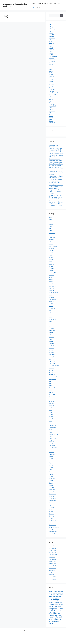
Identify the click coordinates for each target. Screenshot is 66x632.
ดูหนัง (50, 46)
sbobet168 (51, 368)
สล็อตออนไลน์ (52, 122)
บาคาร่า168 (52, 38)
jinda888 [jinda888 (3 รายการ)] (56, 596)
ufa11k (50, 407)
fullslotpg (51, 43)
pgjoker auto (52, 330)
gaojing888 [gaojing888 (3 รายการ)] (55, 594)
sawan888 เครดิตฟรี (54, 365)
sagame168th (52, 29)
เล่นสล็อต (51, 509)
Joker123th (51, 288)
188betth (51, 224)
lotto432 (51, 304)
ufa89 (50, 412)
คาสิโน (50, 423)
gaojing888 (52, 268)
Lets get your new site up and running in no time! (49, 3)
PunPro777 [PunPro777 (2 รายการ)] (51, 601)
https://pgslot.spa (53, 94)
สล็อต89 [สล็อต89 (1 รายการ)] (56, 610)
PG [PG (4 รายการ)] (49, 599)
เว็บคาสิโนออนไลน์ (53, 511)
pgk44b (51, 332)
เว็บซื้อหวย (51, 514)
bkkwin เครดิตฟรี (53, 246)
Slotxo (50, 390)
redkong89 (51, 357)
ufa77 (50, 410)
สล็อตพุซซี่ (51, 487)
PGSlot (50, 334)
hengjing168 (52, 270)
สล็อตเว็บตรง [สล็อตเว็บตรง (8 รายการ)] (55, 619)
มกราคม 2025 (52, 577)
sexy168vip (51, 372)
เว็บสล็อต (51, 523)
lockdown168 (52, 299)
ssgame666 (52, 394)
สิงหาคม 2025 (52, 561)
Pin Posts (38, 7)
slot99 (50, 73)
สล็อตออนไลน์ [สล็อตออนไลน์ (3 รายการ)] (52, 617)
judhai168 (51, 290)
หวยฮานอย (51, 505)
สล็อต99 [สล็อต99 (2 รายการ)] (59, 610)
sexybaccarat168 (53, 377)
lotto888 (51, 306)
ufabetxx (51, 414)
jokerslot (51, 117)
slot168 (51, 385)
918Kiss (51, 231)
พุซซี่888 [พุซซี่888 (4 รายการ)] (60, 608)
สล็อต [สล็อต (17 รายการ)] (53, 610)
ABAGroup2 (52, 237)
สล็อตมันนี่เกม (52, 489)
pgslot (50, 39)
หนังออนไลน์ (52, 49)
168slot (51, 217)
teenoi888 (51, 403)
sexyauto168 (52, 374)
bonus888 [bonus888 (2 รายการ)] (51, 593)
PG (49, 315)
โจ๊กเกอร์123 (52, 111)
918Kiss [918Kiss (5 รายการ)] (55, 591)
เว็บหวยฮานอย (52, 525)
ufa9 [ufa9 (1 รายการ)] (54, 602)
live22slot (51, 297)
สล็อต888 (51, 79)
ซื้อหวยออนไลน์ (52, 59)
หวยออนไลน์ (52, 61)
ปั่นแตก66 (51, 54)
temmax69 (51, 405)
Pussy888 (51, 352)
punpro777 (51, 58)
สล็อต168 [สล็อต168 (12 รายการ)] (52, 613)
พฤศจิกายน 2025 (53, 554)
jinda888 (51, 281)
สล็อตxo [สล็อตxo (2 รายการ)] (59, 615)
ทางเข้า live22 (52, 438)
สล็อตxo (51, 121)
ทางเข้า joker (52, 107)
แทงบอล (51, 529)
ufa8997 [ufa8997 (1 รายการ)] (60, 602)
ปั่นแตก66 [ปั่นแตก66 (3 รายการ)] (55, 608)
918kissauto (52, 233)
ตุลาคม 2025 (52, 557)
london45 (51, 301)
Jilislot (50, 277)
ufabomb (51, 416)
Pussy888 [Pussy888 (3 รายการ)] (56, 601)
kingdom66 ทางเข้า (54, 292)
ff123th (51, 261)
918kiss (51, 25)
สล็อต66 (51, 74)
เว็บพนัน (51, 518)
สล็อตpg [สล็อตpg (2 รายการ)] (55, 615)
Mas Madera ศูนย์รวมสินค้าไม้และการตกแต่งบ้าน (16, 5)
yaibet (50, 421)
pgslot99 (51, 341)
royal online (52, 361)
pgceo (50, 326)
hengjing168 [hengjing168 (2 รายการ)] (51, 596)
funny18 (51, 266)
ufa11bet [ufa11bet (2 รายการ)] (57, 602)
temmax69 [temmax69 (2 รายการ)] (51, 602)
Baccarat (51, 244)
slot (50, 102)
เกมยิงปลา (51, 507)
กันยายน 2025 (52, 559)
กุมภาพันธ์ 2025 (52, 574)
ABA (50, 235)
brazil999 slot (52, 253)
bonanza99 (51, 248)
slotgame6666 (52, 388)
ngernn (51, 310)
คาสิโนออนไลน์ (52, 427)
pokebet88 (51, 346)
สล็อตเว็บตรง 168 (53, 498)
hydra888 (51, 275)
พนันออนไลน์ (52, 454)
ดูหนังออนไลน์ (52, 106)
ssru (50, 396)
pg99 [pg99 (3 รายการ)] (52, 599)
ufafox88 (51, 419)
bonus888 (51, 250)
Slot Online (51, 383)
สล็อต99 (51, 480)
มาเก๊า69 (51, 458)
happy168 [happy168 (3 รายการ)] (60, 594)
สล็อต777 (51, 472)
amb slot (51, 242)
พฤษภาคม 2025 (52, 568)
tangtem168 (52, 401)
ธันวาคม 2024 (52, 579)
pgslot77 (51, 53)
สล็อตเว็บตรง (52, 76)
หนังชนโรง (51, 28)
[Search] (61, 15)
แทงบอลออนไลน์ (53, 531)
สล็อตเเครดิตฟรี (52, 500)
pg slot (50, 98)
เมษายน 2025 (52, 570)
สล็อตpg (51, 483)
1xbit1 (50, 228)
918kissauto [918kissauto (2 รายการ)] (60, 591)
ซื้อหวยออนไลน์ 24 (53, 434)
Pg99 (50, 323)
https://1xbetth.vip (53, 93)
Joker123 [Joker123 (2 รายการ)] (61, 596)
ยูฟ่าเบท (51, 461)
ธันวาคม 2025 (52, 552)
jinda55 (51, 71)
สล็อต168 (51, 64)
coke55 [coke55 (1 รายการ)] (57, 593)
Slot (50, 381)
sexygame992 (52, 379)
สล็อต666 (51, 469)
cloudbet (51, 257)
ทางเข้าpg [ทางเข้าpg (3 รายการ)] (58, 604)
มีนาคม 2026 (52, 546)
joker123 (51, 26)
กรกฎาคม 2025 (52, 563)
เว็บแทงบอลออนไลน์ (54, 527)
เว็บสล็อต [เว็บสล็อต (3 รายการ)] (54, 621)
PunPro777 (51, 348)
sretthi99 (51, 392)
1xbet (50, 226)
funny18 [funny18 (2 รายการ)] (50, 594)
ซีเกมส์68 (51, 432)
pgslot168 (51, 337)
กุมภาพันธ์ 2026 (52, 548)
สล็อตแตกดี (51, 503)
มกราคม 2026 (52, 550)
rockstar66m (52, 359)
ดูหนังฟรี (51, 33)
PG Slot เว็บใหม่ (52, 319)
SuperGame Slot (53, 399)
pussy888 (51, 34)
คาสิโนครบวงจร (53, 425)
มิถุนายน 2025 (52, 566)
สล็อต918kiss (52, 478)
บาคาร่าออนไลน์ (53, 56)
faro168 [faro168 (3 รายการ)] (61, 593)
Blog (33, 7)
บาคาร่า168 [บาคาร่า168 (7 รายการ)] (55, 606)
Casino (50, 255)
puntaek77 (51, 350)
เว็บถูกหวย (51, 516)
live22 (50, 44)
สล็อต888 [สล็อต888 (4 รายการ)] (51, 615)
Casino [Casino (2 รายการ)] (54, 593)
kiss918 (51, 99)
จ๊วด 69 (50, 430)
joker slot (51, 109)
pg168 (50, 69)
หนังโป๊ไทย (51, 91)
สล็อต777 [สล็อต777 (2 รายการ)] (58, 613)
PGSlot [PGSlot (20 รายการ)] (56, 598)
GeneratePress (48, 630)
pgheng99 (51, 41)
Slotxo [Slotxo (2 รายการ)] (60, 601)
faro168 (51, 259)
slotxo (50, 88)
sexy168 (51, 370)
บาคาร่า (51, 86)
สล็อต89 (51, 476)
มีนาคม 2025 (52, 572)
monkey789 (52, 308)
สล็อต (50, 63)
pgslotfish (51, 343)
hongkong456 (52, 273)
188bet (50, 222)
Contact (33, 3)
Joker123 (51, 284)
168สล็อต (51, 219)
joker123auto (52, 286)
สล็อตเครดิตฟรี (52, 494)
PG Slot (50, 317)
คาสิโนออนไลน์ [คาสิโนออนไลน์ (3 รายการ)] (52, 604)
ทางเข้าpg (51, 441)
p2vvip (50, 312)
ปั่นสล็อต (51, 450)
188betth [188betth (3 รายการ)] (51, 591)
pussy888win (52, 354)
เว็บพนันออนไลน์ (53, 520)
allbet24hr (51, 239)
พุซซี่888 (51, 456)
